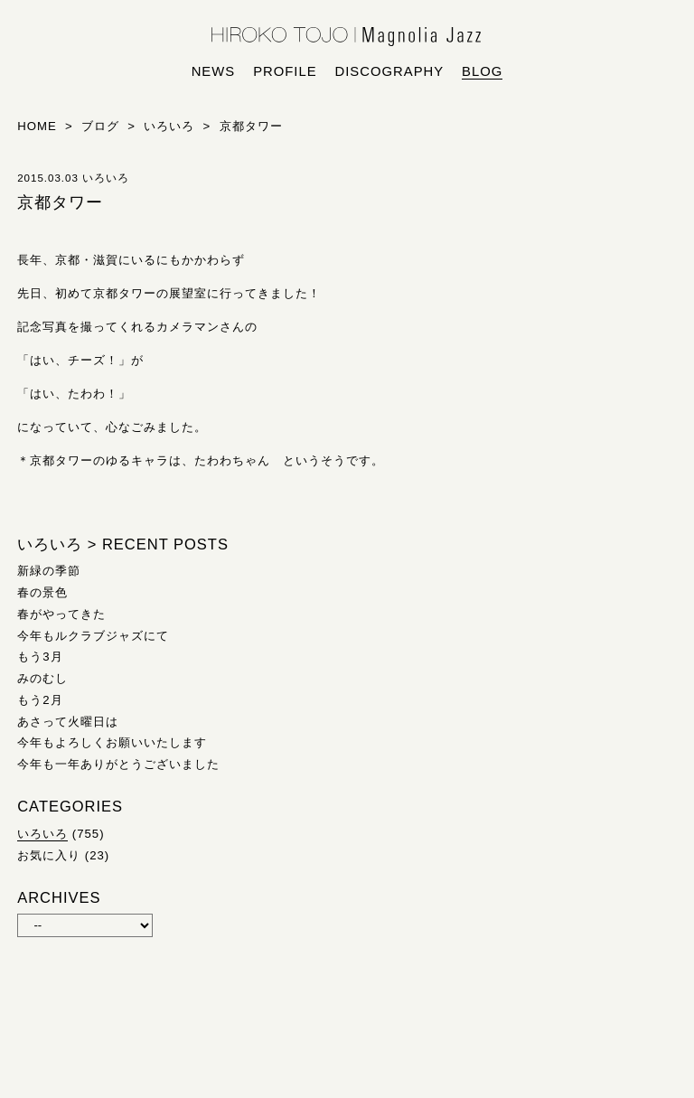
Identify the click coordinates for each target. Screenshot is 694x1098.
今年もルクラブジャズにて (93, 636)
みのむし (42, 678)
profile (284, 71)
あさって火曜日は (67, 721)
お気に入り (48, 855)
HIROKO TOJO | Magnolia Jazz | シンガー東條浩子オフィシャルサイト (347, 37)
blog (482, 71)
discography (390, 71)
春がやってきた (61, 614)
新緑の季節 (48, 570)
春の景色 (42, 592)
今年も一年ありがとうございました (118, 764)
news (214, 71)
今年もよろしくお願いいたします (112, 742)
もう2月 (39, 700)
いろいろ (42, 833)
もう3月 (39, 656)
